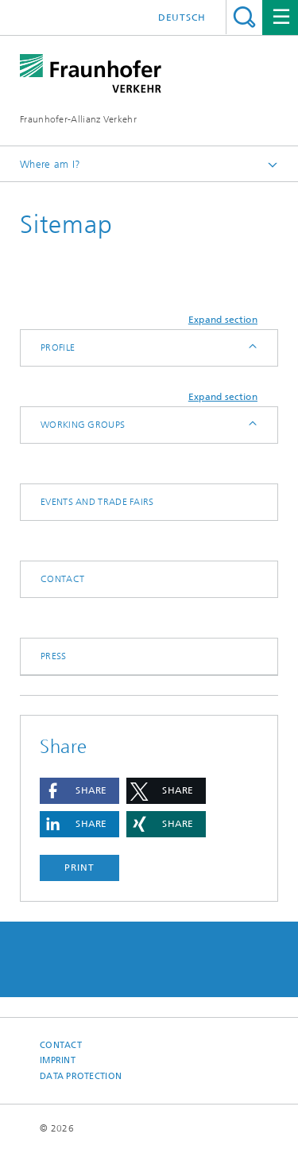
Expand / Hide (251, 348)
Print (79, 867)
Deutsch (182, 17)
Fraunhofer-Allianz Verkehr (78, 119)
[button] (79, 791)
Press (54, 656)
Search (244, 17)
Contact (62, 578)
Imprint (57, 1060)
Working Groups (83, 424)
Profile (58, 347)
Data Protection (81, 1076)
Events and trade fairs (97, 501)
